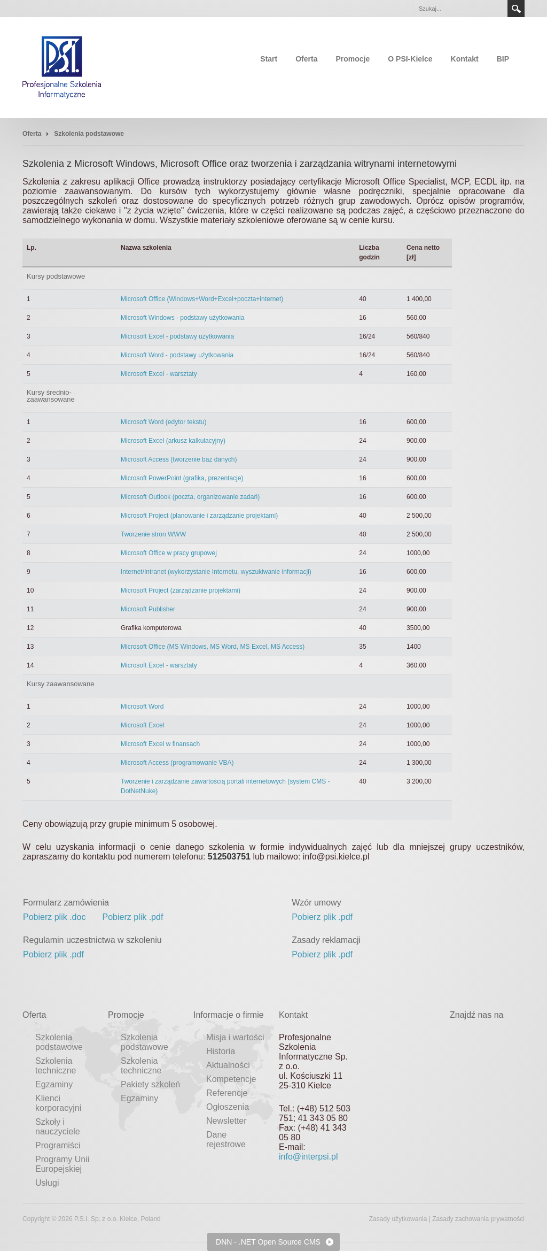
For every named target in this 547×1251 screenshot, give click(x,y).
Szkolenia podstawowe (59, 1042)
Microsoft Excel (142, 725)
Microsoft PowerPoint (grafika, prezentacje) (182, 478)
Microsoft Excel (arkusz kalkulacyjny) (173, 440)
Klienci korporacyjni (58, 1103)
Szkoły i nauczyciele (57, 1126)
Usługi (47, 1182)
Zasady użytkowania (398, 1219)
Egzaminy (54, 1084)
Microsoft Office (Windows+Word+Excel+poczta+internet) (202, 299)
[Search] (460, 8)
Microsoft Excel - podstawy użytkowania (177, 336)
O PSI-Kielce (410, 59)
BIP (503, 59)
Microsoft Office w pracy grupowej (169, 553)
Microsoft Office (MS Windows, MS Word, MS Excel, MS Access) (212, 646)
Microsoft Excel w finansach (160, 744)
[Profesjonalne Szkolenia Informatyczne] (61, 67)
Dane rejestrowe (226, 1139)
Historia (220, 1051)
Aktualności (228, 1065)
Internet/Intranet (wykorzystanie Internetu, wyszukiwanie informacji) (216, 571)
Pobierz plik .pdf (133, 917)
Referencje (226, 1092)
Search (516, 8)
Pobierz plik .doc (54, 917)
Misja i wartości (235, 1037)
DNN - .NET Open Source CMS (268, 1242)
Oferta (306, 59)
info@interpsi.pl (308, 1156)
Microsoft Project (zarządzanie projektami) (180, 590)
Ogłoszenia (227, 1106)
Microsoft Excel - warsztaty (159, 374)
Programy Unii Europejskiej (62, 1164)
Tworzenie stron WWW (153, 534)
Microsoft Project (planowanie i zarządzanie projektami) (199, 515)
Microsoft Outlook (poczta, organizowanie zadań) (190, 497)
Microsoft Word (142, 706)
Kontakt (465, 59)
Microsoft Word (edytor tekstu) (164, 422)
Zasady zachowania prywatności (478, 1219)
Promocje (352, 59)
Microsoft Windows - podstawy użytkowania (182, 317)
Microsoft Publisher (148, 609)
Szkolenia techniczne (55, 1065)
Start (268, 59)
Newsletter (226, 1120)
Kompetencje (231, 1079)
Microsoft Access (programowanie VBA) (177, 762)
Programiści (57, 1145)
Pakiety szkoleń (150, 1084)
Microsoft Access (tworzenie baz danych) (179, 459)
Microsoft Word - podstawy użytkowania (177, 355)
